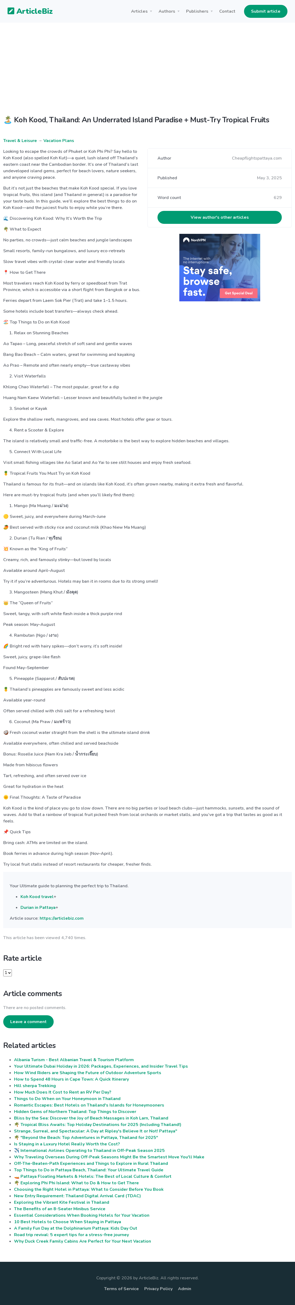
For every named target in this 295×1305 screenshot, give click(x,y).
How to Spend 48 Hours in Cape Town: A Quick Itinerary (71, 1079)
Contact (227, 11)
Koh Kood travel (37, 897)
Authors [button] (167, 11)
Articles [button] (139, 11)
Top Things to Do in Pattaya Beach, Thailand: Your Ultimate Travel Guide (88, 1170)
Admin (184, 1289)
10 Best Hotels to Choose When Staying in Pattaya (67, 1222)
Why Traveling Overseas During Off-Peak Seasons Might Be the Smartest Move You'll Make (109, 1157)
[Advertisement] (147, 73)
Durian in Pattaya (38, 908)
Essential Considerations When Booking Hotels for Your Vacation (81, 1215)
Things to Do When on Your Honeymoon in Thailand (67, 1099)
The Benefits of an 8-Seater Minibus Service (59, 1209)
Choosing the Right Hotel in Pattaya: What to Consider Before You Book (89, 1189)
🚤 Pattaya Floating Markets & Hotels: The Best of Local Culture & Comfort (92, 1176)
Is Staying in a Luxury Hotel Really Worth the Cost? (67, 1144)
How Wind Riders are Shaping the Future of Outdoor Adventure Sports (87, 1073)
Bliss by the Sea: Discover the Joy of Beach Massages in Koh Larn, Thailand (91, 1118)
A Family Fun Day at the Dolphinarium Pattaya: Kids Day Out (75, 1228)
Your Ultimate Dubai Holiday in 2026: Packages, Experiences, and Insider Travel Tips (101, 1066)
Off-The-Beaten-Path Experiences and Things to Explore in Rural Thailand (91, 1163)
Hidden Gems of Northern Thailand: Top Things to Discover (75, 1112)
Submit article (265, 11)
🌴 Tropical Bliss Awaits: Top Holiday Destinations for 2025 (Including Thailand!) (97, 1125)
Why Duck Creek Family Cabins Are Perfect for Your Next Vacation (82, 1241)
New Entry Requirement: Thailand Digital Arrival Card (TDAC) (77, 1196)
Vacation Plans (58, 141)
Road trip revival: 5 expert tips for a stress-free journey (71, 1235)
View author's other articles (220, 217)
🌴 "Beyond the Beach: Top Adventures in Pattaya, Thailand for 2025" (86, 1138)
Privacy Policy (158, 1289)
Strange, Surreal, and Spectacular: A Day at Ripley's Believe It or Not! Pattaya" (95, 1131)
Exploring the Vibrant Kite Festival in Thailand (61, 1202)
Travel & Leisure (20, 141)
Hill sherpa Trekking (35, 1086)
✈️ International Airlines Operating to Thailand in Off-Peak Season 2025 (89, 1151)
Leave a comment (28, 1022)
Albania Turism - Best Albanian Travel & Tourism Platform (74, 1060)
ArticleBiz (27, 11)
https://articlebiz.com (62, 918)
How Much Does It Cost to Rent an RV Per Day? (62, 1092)
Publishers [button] (197, 11)
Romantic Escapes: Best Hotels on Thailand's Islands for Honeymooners (89, 1105)
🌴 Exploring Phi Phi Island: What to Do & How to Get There (76, 1183)
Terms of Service (121, 1289)
